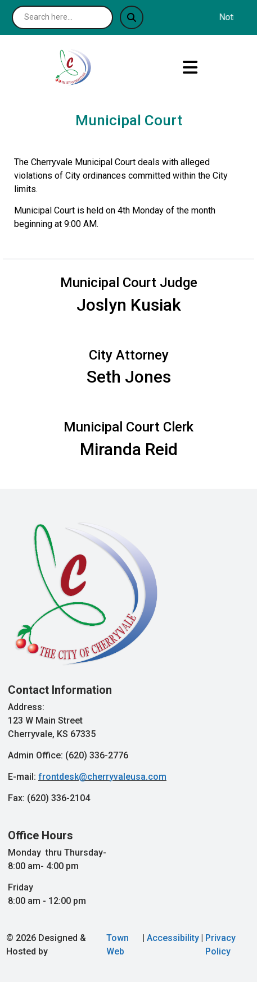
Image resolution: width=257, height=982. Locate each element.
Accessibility (173, 938)
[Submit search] (131, 17)
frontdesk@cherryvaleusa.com (102, 776)
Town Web (117, 945)
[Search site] (62, 17)
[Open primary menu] (190, 67)
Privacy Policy (220, 945)
